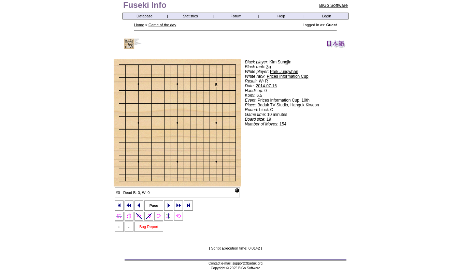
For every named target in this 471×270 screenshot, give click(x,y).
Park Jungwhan (284, 71)
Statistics (190, 16)
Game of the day (162, 25)
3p (268, 66)
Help (281, 16)
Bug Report (148, 227)
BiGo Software (333, 5)
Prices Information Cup (288, 76)
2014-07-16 (266, 86)
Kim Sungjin (280, 62)
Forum (235, 16)
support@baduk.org (247, 263)
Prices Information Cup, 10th (284, 100)
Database (145, 16)
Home (139, 25)
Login (326, 16)
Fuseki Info (145, 5)
